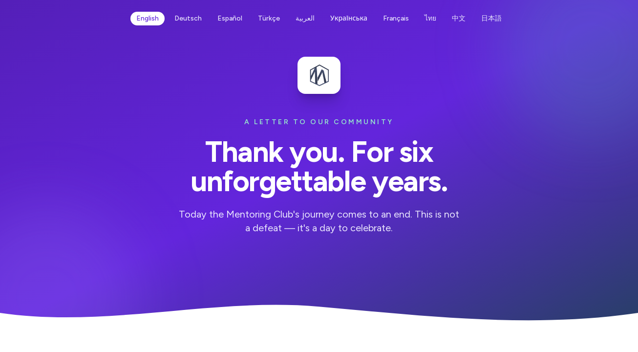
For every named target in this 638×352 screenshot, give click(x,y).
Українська (348, 18)
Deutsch (188, 18)
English (147, 18)
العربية (305, 18)
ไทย (430, 18)
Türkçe (269, 18)
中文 (459, 18)
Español (229, 18)
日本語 (491, 18)
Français (396, 18)
